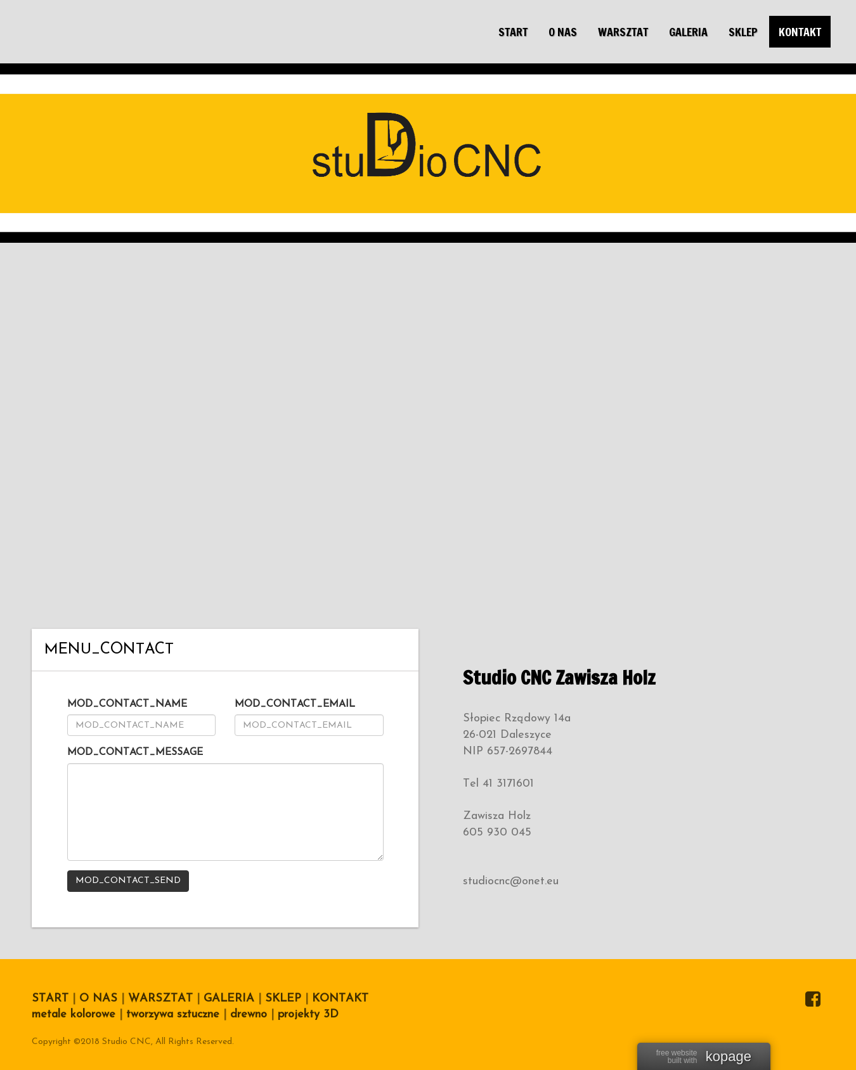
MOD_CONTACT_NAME (127, 704)
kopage (728, 1056)
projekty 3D (308, 1015)
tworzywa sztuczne (172, 1015)
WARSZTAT (160, 999)
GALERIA (229, 999)
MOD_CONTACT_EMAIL (295, 704)
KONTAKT (340, 999)
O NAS (98, 999)
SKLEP (281, 999)
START (50, 999)
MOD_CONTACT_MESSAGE (135, 752)
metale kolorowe (73, 1015)
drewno (248, 1015)
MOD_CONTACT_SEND (128, 881)
